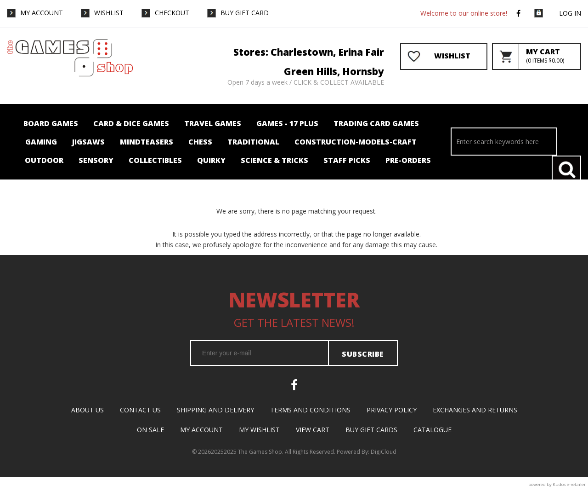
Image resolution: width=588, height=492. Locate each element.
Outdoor (44, 160)
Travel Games (212, 123)
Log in (570, 13)
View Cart (312, 429)
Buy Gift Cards (371, 429)
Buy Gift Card (244, 12)
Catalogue (432, 429)
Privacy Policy (392, 409)
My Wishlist (259, 429)
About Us (87, 409)
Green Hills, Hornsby (334, 71)
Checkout (172, 12)
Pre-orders (408, 160)
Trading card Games (376, 123)
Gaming (41, 142)
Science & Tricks (274, 160)
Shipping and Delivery (215, 409)
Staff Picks (346, 160)
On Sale (150, 429)
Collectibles (155, 160)
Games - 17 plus (287, 123)
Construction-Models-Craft (355, 142)
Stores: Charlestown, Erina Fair (308, 52)
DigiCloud (383, 452)
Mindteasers (146, 142)
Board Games (50, 123)
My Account (41, 12)
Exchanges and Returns (475, 409)
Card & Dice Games (131, 123)
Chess (200, 142)
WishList (109, 12)
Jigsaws (88, 142)
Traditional (253, 142)
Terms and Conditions (310, 409)
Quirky (211, 160)
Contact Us (140, 409)
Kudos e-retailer (569, 484)
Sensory (96, 160)
